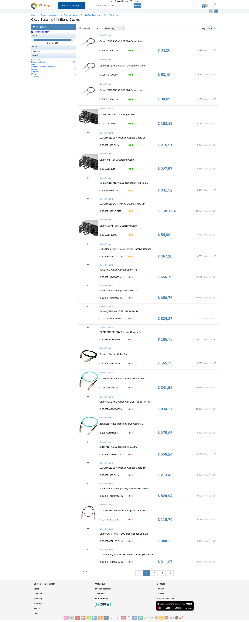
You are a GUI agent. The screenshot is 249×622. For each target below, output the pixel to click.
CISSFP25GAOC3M (108, 433)
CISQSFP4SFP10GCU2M (111, 541)
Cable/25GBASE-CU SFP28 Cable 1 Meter (122, 90)
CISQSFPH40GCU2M (109, 339)
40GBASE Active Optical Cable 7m (118, 269)
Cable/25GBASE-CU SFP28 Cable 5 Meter (122, 65)
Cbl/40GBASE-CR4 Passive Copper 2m (120, 332)
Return (37, 608)
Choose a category (72, 5)
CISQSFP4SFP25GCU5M (111, 256)
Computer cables (71, 15)
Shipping (38, 598)
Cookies (160, 593)
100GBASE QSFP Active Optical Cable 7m (122, 203)
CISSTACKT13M (107, 169)
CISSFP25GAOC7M (108, 388)
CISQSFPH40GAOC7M (110, 277)
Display (202, 28)
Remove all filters (40, 32)
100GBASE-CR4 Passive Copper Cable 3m (122, 510)
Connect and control (50, 15)
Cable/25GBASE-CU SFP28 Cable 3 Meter (122, 41)
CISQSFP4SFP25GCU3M (111, 562)
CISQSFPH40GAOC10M (110, 298)
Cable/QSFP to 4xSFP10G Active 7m (119, 311)
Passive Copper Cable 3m (113, 354)
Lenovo (34, 69)
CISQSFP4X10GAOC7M (110, 409)
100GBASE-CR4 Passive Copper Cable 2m (122, 137)
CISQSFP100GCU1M (109, 475)
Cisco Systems (111, 15)
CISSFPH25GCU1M (108, 99)
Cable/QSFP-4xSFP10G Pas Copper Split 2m (123, 533)
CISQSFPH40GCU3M (109, 363)
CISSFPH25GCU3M (108, 50)
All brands (99, 593)
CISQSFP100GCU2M (109, 145)
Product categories (103, 589)
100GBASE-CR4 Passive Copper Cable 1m (122, 467)
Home (34, 15)
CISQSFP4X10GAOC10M (111, 496)
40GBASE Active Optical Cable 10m (118, 290)
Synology (35, 76)
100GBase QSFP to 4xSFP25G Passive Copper (125, 249)
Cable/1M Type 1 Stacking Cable (117, 114)
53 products (84, 28)
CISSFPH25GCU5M (108, 75)
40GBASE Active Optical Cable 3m (118, 447)
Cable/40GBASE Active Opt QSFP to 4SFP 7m (124, 401)
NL (210, 11)
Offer (36, 613)
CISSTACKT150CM (108, 235)
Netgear (34, 71)
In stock (35, 51)
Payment (38, 593)
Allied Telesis (37, 59)
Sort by (99, 28)
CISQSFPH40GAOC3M (110, 454)
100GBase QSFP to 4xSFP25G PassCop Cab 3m (126, 554)
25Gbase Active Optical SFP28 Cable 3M (121, 423)
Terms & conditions (165, 598)
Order (36, 589)
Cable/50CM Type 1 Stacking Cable (118, 225)
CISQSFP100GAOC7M (110, 211)
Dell (33, 64)
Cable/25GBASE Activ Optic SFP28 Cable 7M (123, 378)
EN (215, 11)
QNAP (34, 74)
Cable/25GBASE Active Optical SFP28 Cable (123, 183)
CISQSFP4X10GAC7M (110, 319)
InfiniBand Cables (92, 15)
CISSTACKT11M (107, 123)
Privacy (160, 589)
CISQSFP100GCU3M (109, 520)
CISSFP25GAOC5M (108, 190)
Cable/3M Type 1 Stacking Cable (117, 159)
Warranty (38, 603)
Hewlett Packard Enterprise (43, 67)
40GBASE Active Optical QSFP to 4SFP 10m (123, 488)
